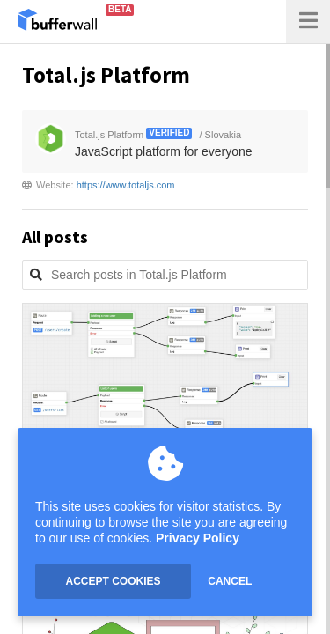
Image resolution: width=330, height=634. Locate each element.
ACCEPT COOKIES (112, 581)
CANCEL (230, 581)
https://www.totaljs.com (126, 185)
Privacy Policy (197, 538)
